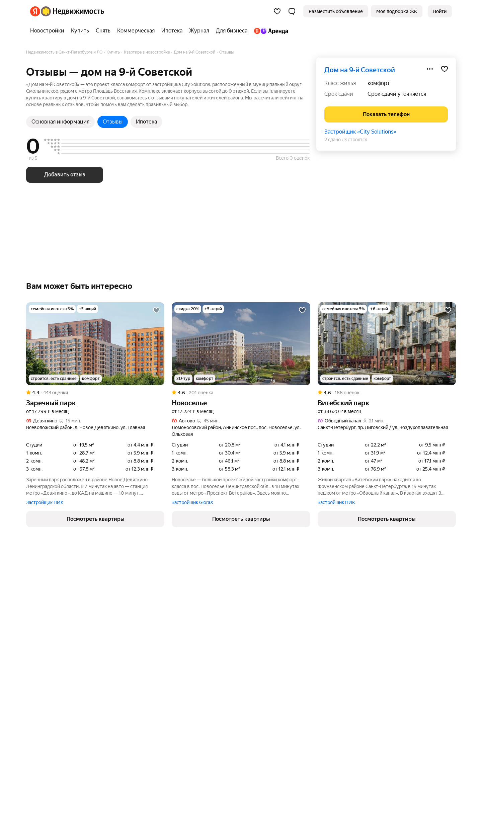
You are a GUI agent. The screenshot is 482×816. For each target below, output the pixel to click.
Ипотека (146, 121)
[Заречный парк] (95, 343)
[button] (292, 11)
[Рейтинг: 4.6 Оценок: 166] (387, 392)
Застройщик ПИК (45, 502)
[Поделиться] (430, 69)
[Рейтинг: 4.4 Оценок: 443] (95, 392)
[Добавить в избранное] (444, 69)
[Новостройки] (49, 31)
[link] (440, 11)
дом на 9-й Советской (359, 70)
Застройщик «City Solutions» (360, 132)
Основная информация (60, 121)
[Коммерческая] (136, 31)
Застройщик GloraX (192, 502)
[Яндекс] (35, 11)
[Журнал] (199, 31)
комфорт (379, 83)
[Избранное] (277, 11)
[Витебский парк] (387, 343)
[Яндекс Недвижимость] (72, 11)
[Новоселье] (241, 343)
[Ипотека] (172, 31)
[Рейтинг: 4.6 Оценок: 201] (241, 392)
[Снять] (103, 31)
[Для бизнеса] (232, 31)
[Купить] (80, 31)
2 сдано (332, 139)
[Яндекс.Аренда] (269, 31)
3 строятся (355, 139)
